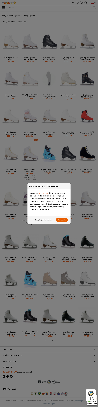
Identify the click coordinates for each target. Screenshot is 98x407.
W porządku (62, 220)
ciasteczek (43, 193)
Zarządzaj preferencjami (43, 220)
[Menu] (94, 390)
